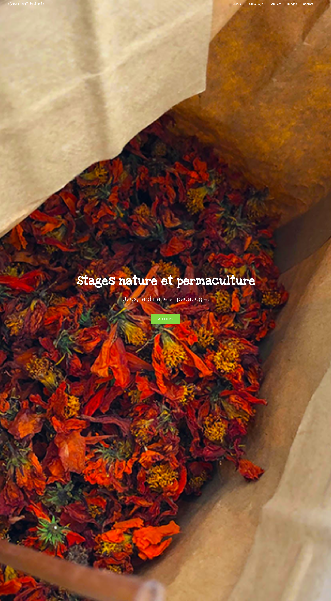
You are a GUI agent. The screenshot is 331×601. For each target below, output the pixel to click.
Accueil (238, 4)
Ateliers (276, 4)
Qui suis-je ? (257, 4)
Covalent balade (26, 4)
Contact (308, 4)
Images (292, 4)
